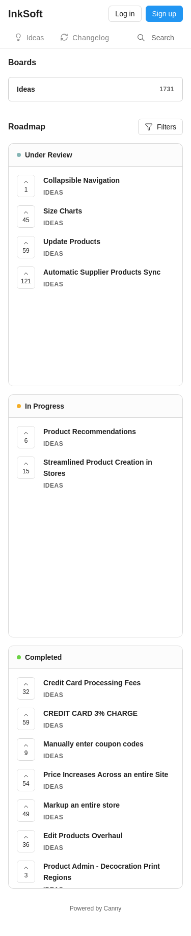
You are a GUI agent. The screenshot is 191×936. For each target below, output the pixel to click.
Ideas (35, 38)
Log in (124, 14)
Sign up (164, 14)
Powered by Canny (95, 908)
